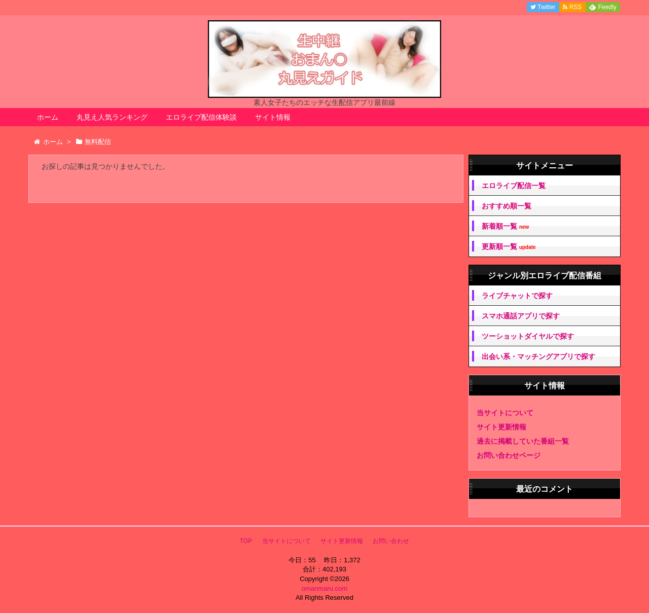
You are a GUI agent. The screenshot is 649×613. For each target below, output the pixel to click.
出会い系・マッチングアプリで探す (538, 356)
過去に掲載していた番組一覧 (523, 441)
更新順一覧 (509, 246)
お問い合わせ (391, 541)
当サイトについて (505, 413)
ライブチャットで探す (517, 295)
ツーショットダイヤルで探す (528, 336)
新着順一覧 (505, 226)
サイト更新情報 (501, 427)
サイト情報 (273, 117)
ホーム (47, 117)
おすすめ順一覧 (506, 205)
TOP (246, 541)
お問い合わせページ (508, 455)
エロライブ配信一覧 (514, 185)
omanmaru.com (324, 588)
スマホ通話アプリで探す (521, 315)
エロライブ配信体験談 (201, 117)
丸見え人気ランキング (112, 117)
